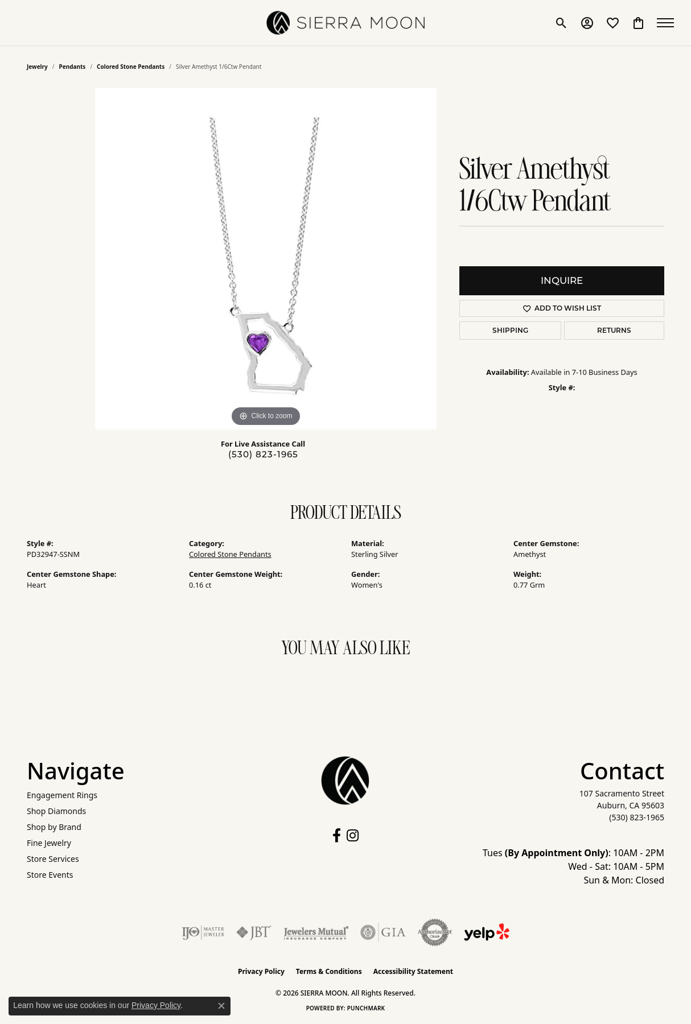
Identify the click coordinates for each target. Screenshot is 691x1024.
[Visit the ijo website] (203, 932)
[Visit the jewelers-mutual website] (316, 932)
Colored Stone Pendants (130, 67)
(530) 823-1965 (263, 454)
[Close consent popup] (221, 1005)
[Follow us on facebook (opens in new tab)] (336, 836)
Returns (614, 330)
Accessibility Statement (413, 971)
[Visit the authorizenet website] (435, 932)
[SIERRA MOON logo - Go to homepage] (345, 23)
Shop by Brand (54, 826)
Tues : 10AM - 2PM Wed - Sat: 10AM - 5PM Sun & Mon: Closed (573, 866)
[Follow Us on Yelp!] (486, 932)
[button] (561, 22)
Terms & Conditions (329, 971)
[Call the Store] (636, 817)
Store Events (50, 874)
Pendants (72, 67)
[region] (266, 259)
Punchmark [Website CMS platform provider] (366, 1008)
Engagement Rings (62, 795)
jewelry (37, 67)
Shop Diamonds (56, 811)
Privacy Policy (261, 971)
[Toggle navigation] (668, 23)
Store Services (53, 858)
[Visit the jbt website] (254, 932)
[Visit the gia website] (383, 932)
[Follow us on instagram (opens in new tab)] (353, 836)
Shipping (510, 330)
